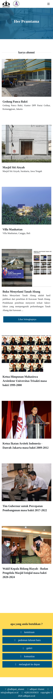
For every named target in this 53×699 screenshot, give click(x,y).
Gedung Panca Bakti (15, 101)
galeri (27, 648)
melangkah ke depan (27, 664)
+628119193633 (30, 692)
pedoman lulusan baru (27, 640)
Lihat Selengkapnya (27, 319)
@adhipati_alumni (15, 689)
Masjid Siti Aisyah (14, 167)
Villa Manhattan (12, 229)
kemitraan (27, 632)
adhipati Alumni (36, 689)
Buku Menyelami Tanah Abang (21, 291)
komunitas (27, 656)
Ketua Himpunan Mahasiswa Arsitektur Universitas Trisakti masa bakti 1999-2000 (25, 381)
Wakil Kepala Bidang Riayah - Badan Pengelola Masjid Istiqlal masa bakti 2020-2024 (25, 573)
